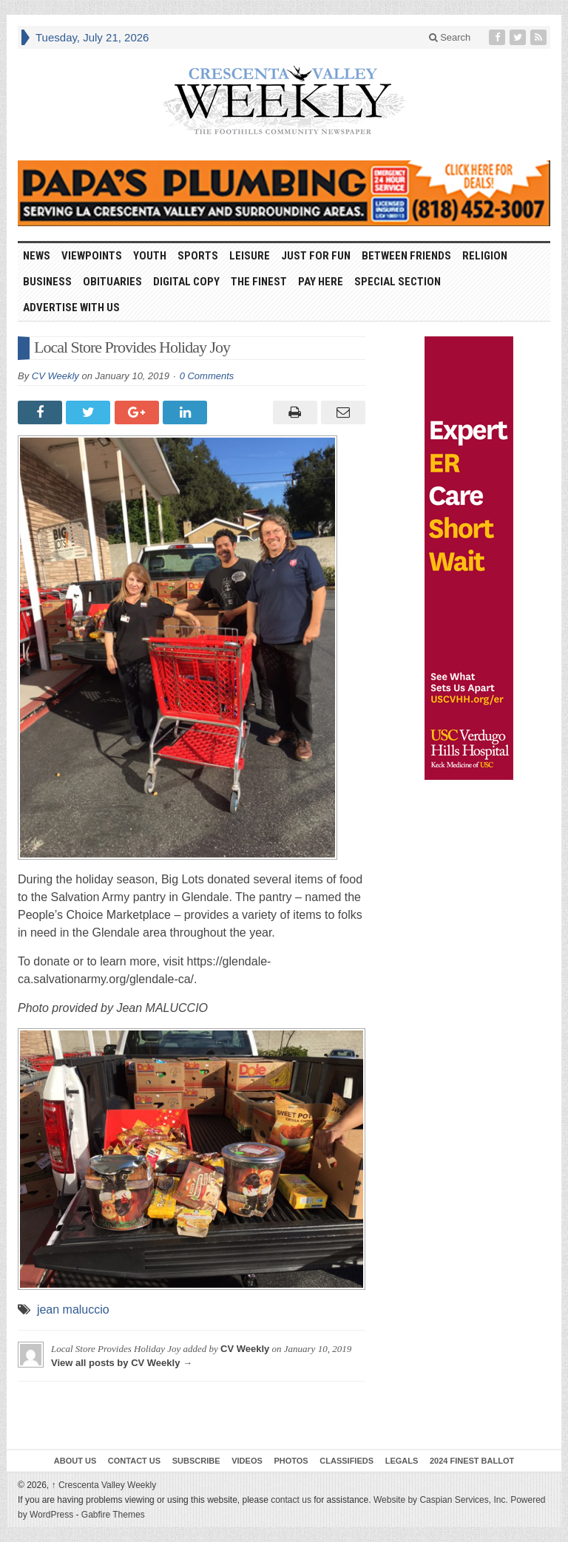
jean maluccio (73, 1309)
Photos (291, 1460)
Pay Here (320, 281)
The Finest (259, 281)
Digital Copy (186, 281)
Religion (484, 255)
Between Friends (406, 255)
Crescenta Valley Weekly (104, 1485)
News (36, 255)
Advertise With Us (71, 307)
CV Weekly (55, 375)
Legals (402, 1460)
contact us (291, 1500)
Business (47, 281)
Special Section (397, 281)
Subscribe (196, 1460)
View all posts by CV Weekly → (121, 1362)
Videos (247, 1460)
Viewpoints (91, 255)
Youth (149, 255)
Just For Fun (316, 255)
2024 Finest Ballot (472, 1460)
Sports (198, 255)
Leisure (249, 255)
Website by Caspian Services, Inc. (440, 1500)
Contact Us (134, 1460)
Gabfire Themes (113, 1514)
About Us (75, 1460)
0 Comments (207, 375)
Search (450, 37)
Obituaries (112, 281)
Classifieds (346, 1460)
